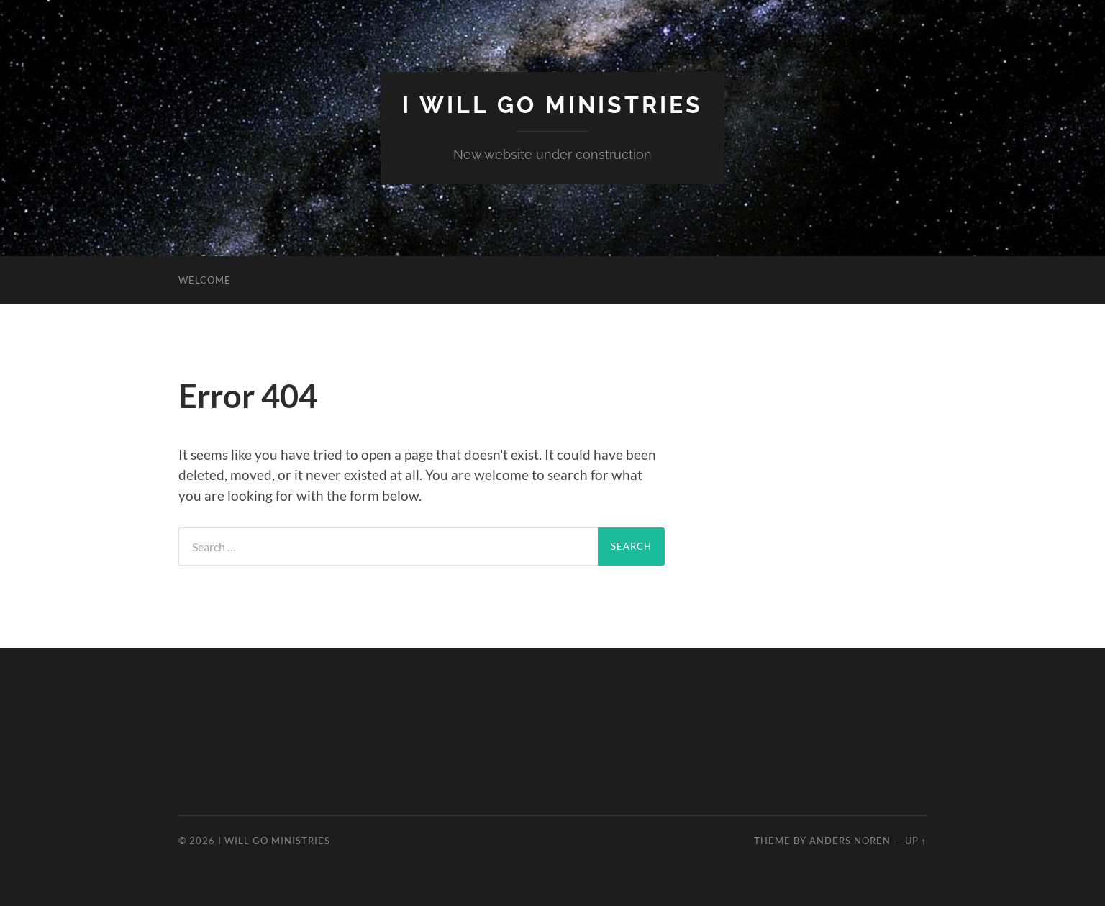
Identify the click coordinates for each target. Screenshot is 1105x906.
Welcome (204, 280)
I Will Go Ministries (552, 104)
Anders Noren (850, 840)
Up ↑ (916, 840)
